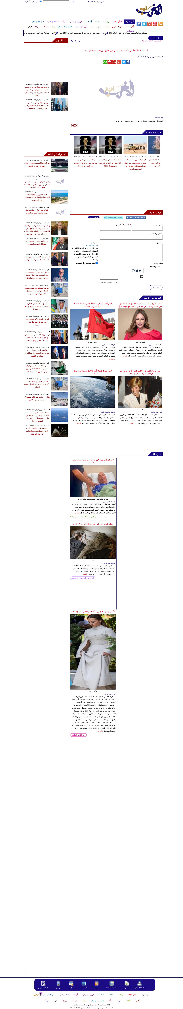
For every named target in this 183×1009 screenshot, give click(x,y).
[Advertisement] (79, 11)
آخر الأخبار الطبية (78, 735)
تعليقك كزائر (93, 217)
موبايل (58, 988)
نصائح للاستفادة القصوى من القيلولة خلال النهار (93, 524)
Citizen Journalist (112, 988)
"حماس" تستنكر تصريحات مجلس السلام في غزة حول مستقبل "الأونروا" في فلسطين (37, 291)
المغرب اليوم (36, 2)
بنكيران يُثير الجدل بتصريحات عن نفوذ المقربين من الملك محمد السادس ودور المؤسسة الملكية (37, 275)
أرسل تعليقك (154, 212)
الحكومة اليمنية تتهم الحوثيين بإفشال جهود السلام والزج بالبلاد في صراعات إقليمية (37, 353)
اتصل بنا (71, 988)
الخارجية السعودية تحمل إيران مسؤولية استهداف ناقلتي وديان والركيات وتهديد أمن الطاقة (37, 369)
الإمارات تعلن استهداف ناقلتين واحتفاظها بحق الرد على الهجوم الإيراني (160, 163)
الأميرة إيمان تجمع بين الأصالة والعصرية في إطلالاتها (93, 611)
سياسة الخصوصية (43, 988)
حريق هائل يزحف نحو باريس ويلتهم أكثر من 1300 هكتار (74, 33)
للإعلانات (84, 988)
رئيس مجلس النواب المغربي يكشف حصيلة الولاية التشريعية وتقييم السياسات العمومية (37, 105)
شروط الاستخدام (92, 245)
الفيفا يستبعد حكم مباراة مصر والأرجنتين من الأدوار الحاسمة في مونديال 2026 (110, 163)
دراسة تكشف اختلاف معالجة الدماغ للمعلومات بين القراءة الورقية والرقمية (37, 431)
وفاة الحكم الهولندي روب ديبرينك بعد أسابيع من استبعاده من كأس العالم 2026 (133, 33)
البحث (72, 2)
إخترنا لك (157, 454)
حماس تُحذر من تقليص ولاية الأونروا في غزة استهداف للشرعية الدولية (37, 384)
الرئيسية (157, 41)
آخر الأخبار (61, 40)
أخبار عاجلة (147, 41)
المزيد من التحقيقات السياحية (83, 517)
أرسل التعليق (155, 287)
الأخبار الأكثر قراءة (57, 154)
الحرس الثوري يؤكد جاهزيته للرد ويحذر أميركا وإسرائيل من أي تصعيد (37, 322)
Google (27, 2)
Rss (96, 988)
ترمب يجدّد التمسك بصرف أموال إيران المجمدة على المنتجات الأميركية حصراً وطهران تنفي (37, 337)
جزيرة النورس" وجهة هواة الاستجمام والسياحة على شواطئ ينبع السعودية (37, 197)
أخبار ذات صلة (154, 132)
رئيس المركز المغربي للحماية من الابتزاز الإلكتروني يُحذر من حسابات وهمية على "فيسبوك (37, 184)
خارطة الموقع (140, 988)
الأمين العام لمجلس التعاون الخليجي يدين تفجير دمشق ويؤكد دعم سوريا (37, 306)
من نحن (127, 988)
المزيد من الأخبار (152, 297)
